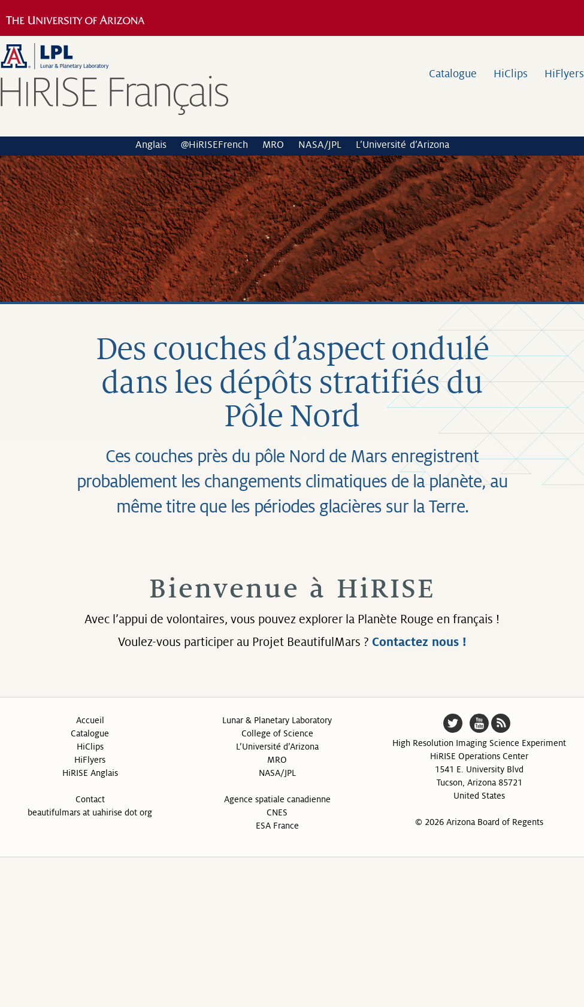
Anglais (151, 144)
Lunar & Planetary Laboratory (277, 720)
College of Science (277, 733)
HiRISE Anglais (90, 773)
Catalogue (453, 74)
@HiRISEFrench (214, 144)
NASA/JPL (319, 144)
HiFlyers (564, 74)
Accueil (90, 720)
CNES (277, 812)
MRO (273, 144)
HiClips (511, 74)
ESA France (277, 825)
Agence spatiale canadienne (277, 799)
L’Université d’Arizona (402, 144)
